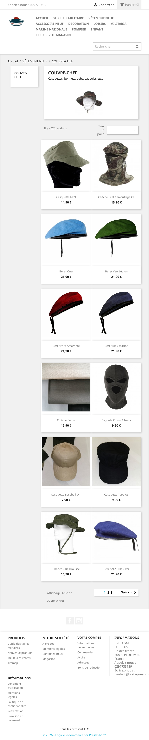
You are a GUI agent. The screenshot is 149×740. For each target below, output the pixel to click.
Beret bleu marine (116, 346)
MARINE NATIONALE (51, 29)
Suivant (129, 592)
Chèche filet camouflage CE (116, 197)
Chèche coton (66, 420)
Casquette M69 (66, 197)
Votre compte (89, 638)
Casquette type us (116, 494)
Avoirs (81, 657)
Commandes (85, 652)
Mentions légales (53, 648)
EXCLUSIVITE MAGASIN (53, 35)
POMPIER (79, 29)
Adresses (83, 662)
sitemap (13, 663)
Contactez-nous (52, 654)
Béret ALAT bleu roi (116, 569)
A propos (48, 643)
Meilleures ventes (19, 658)
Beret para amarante (66, 346)
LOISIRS (100, 24)
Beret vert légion (116, 271)
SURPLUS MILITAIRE (68, 18)
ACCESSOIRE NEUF (50, 24)
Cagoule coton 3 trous (116, 420)
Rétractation (15, 711)
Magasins (48, 659)
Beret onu (66, 271)
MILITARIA (118, 24)
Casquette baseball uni (66, 494)
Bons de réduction (89, 667)
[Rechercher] (117, 46)
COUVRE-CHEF (20, 75)
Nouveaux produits (20, 653)
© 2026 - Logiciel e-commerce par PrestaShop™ (75, 735)
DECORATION (78, 24)
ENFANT (97, 29)
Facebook (70, 620)
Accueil (42, 18)
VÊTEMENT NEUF (101, 18)
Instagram (79, 620)
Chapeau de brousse (66, 569)
